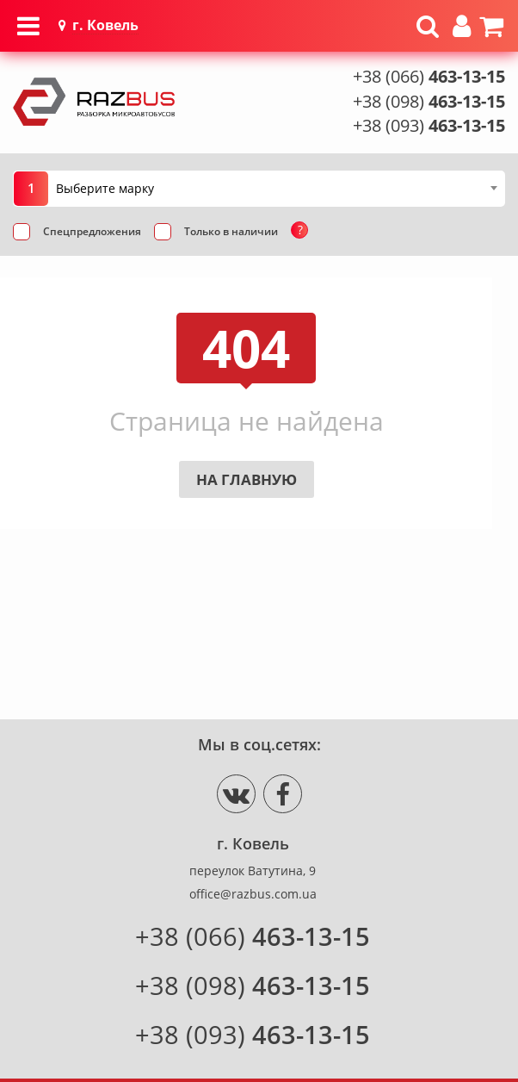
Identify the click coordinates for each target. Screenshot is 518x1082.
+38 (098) (429, 101)
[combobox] (276, 188)
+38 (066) (429, 76)
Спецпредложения (92, 378)
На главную (246, 627)
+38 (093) (429, 125)
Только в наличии (231, 378)
